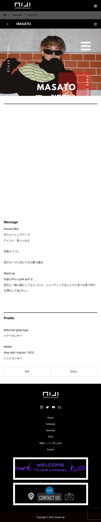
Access (50, 449)
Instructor (50, 430)
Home (50, 417)
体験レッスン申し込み (50, 443)
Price (50, 436)
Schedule (50, 424)
